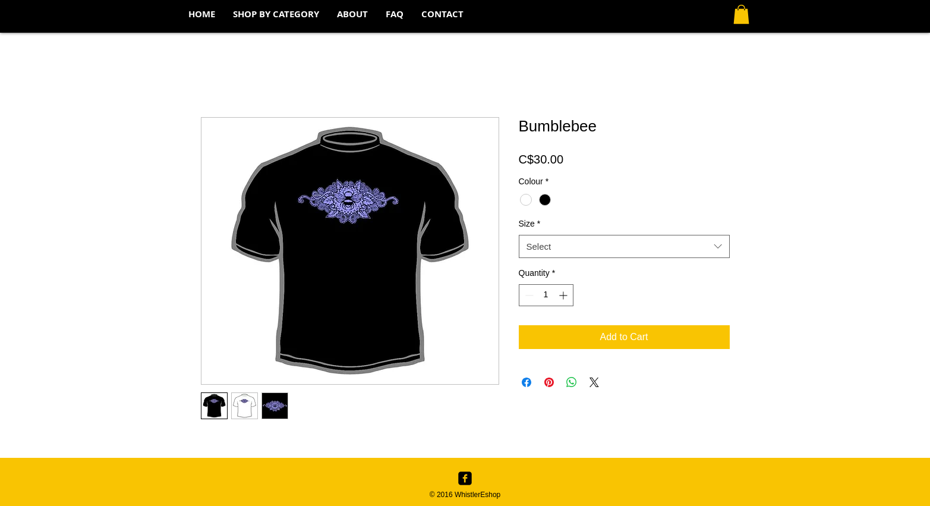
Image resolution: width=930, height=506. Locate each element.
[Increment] (564, 295)
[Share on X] (594, 382)
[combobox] (624, 246)
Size (530, 223)
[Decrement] (528, 295)
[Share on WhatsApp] (572, 382)
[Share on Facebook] (526, 382)
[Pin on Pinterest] (549, 382)
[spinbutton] (546, 295)
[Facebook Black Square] (465, 478)
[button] (276, 14)
